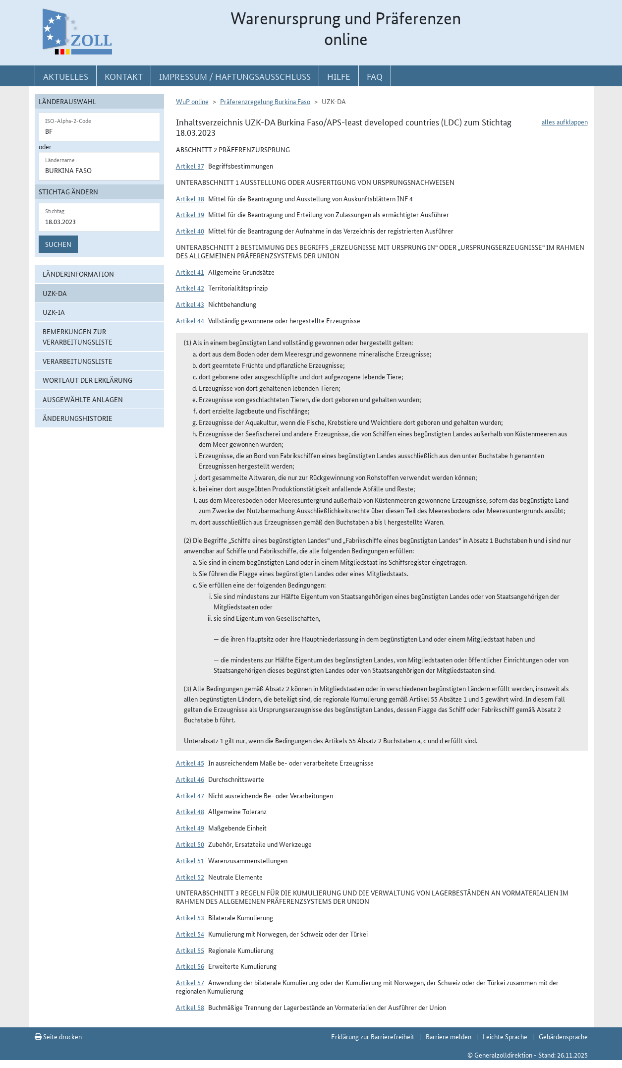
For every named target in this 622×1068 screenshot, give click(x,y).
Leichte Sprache (505, 1036)
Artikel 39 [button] (190, 214)
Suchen (58, 244)
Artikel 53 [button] (190, 917)
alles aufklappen (565, 121)
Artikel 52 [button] (190, 877)
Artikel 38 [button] (190, 198)
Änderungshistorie (78, 418)
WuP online (192, 101)
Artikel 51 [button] (190, 860)
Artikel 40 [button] (190, 231)
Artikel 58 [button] (190, 1007)
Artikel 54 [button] (190, 934)
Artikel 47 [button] (190, 795)
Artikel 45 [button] (190, 763)
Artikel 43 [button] (190, 304)
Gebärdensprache (563, 1036)
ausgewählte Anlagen (83, 399)
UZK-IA (54, 312)
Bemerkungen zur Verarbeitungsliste (78, 336)
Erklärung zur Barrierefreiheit (372, 1036)
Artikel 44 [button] (190, 320)
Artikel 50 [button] (190, 844)
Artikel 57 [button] (190, 982)
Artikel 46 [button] (190, 779)
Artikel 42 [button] (190, 288)
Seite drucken (58, 1036)
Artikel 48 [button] (190, 811)
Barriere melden (448, 1036)
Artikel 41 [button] (190, 272)
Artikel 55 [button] (190, 950)
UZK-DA (55, 293)
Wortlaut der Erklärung (87, 380)
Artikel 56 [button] (190, 966)
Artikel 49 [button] (190, 827)
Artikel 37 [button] (190, 166)
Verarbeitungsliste (78, 361)
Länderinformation (78, 274)
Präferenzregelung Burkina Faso (265, 101)
